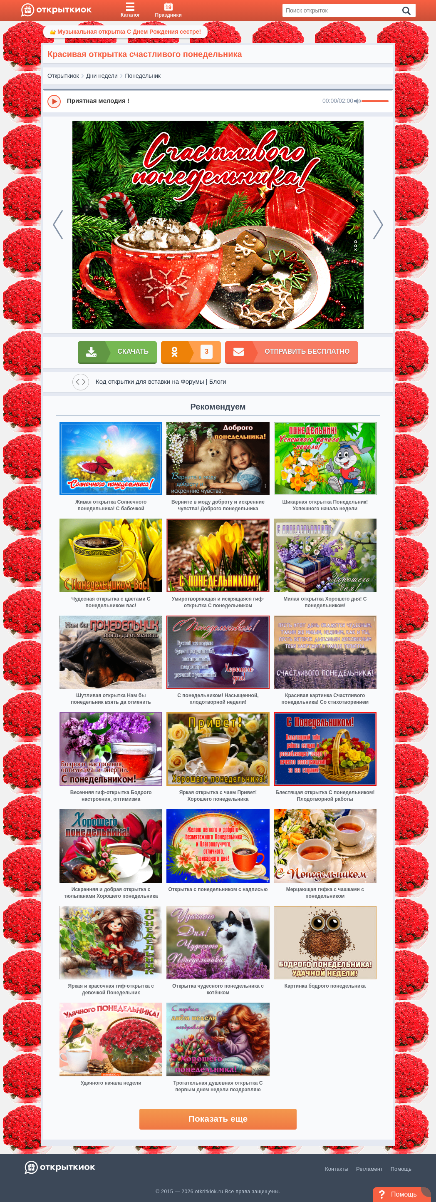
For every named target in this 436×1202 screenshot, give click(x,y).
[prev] (57, 225)
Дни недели (102, 75)
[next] (378, 225)
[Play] (54, 101)
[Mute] (357, 101)
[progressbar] (375, 101)
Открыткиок (63, 75)
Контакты (336, 1169)
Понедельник (143, 75)
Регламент (369, 1169)
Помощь (401, 1169)
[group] (218, 101)
